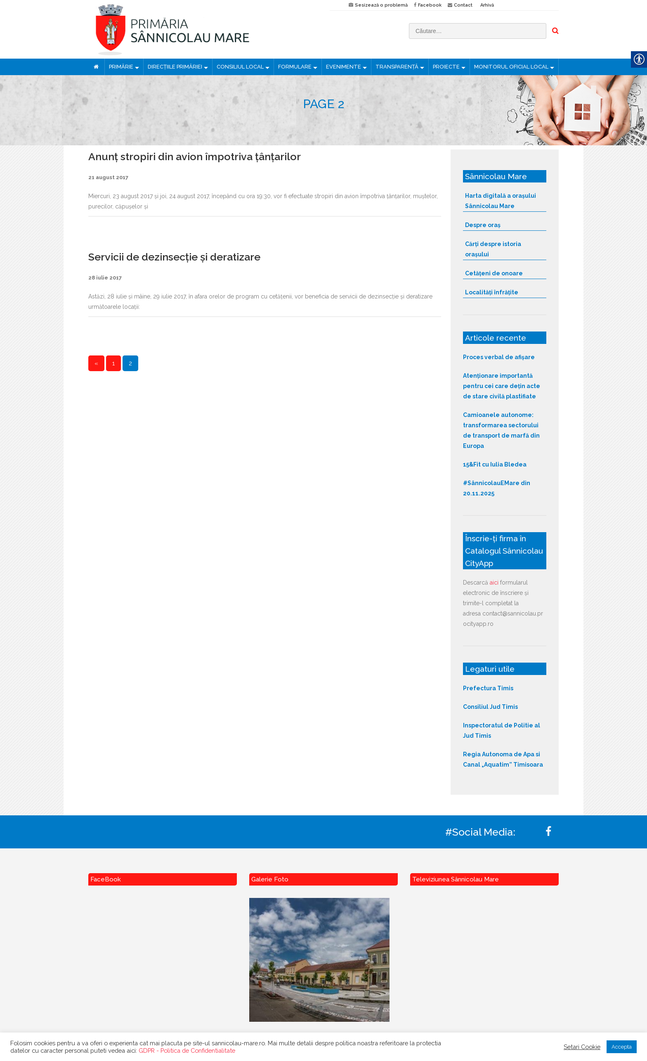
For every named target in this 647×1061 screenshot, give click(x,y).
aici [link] (494, 582)
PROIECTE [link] (446, 67)
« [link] (96, 363)
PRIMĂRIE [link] (121, 67)
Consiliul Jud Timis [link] (490, 706)
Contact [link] (463, 5)
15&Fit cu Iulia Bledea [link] (495, 464)
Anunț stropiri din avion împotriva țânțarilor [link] (194, 156)
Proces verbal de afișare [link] (499, 357)
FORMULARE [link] (295, 67)
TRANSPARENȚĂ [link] (396, 67)
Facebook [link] (430, 5)
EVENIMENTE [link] (343, 67)
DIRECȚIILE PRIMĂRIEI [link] (175, 67)
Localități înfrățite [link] (491, 292)
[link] (202, 29)
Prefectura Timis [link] (488, 688)
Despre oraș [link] (483, 225)
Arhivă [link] (487, 5)
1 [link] (113, 363)
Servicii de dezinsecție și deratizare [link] (174, 257)
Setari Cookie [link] (582, 1046)
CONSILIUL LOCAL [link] (240, 67)
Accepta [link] (622, 1047)
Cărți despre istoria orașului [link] (493, 249)
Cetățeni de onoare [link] (494, 273)
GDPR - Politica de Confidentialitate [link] (187, 1050)
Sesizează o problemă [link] (381, 5)
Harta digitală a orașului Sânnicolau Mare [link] (500, 200)
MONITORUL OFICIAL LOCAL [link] (511, 67)
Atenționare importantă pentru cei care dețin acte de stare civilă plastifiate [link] (501, 386)
